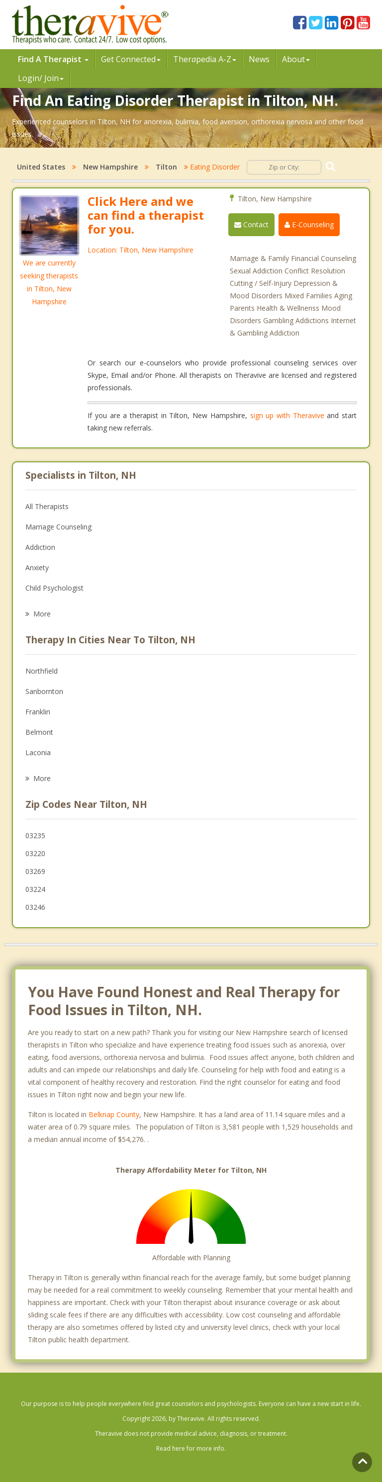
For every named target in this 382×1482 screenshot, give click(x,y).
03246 (35, 907)
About (296, 59)
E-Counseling (309, 224)
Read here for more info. (191, 1448)
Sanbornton (44, 691)
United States (41, 167)
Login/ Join (41, 78)
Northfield (41, 671)
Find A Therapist (53, 59)
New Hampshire (110, 167)
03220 (35, 853)
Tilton (166, 167)
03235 (35, 835)
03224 (35, 889)
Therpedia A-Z (204, 59)
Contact (251, 224)
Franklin (37, 711)
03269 (35, 871)
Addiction (40, 547)
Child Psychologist (54, 588)
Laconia (38, 752)
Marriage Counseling (58, 526)
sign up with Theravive (287, 415)
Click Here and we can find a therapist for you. (146, 215)
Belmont (39, 732)
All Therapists (47, 506)
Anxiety (37, 567)
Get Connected (131, 59)
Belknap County (114, 1114)
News (259, 59)
